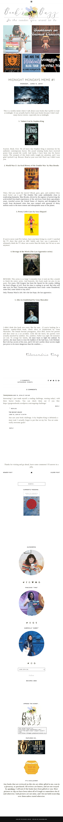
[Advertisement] (12, 807)
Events (30, 382)
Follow (31, 675)
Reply (57, 406)
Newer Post (7, 472)
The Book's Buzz (15, 412)
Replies (14, 408)
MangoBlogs (43, 819)
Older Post (55, 472)
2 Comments (25, 380)
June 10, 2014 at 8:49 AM (21, 395)
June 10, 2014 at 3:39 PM (17, 414)
